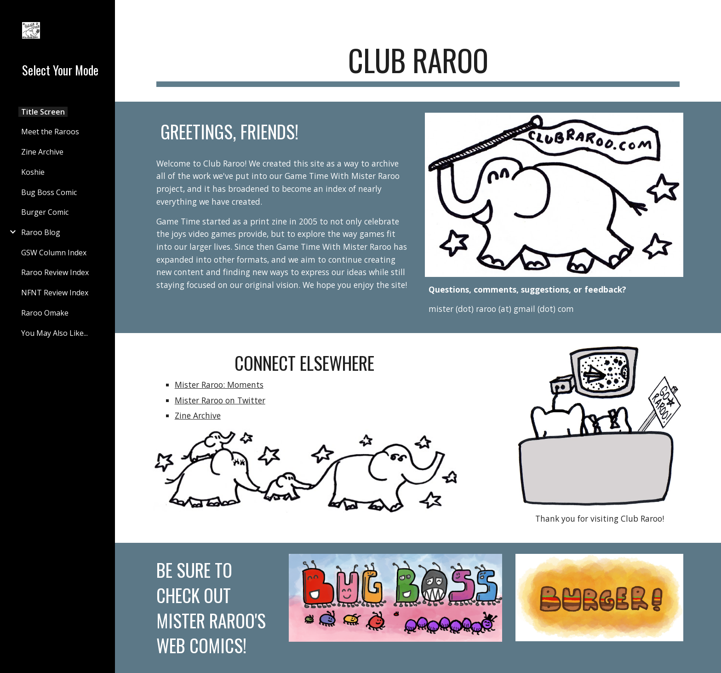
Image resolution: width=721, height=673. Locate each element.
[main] (418, 65)
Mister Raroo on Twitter (220, 400)
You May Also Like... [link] (54, 333)
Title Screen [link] (43, 112)
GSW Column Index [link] (53, 252)
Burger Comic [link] (45, 212)
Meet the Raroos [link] (50, 132)
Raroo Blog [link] (40, 232)
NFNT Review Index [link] (54, 293)
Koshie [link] (33, 172)
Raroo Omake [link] (45, 313)
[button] (710, 13)
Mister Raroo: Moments (219, 384)
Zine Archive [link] (42, 152)
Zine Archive (198, 415)
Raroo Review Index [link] (55, 272)
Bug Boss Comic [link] (49, 192)
